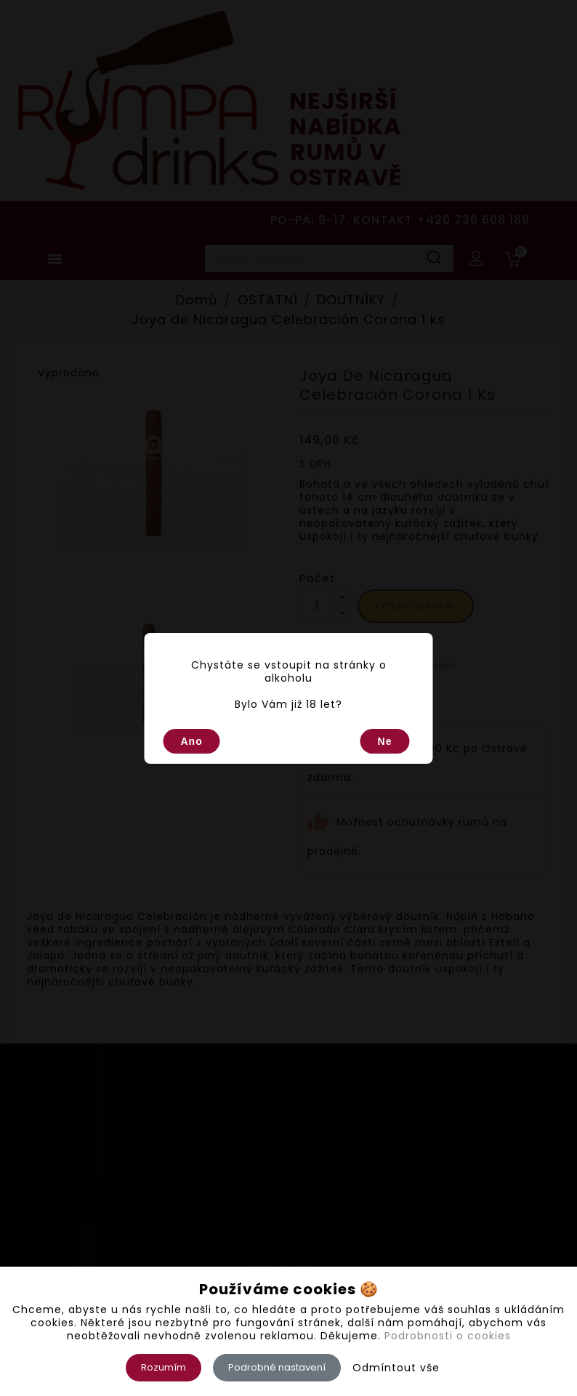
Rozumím (163, 1367)
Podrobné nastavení (277, 1367)
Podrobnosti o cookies (447, 1335)
